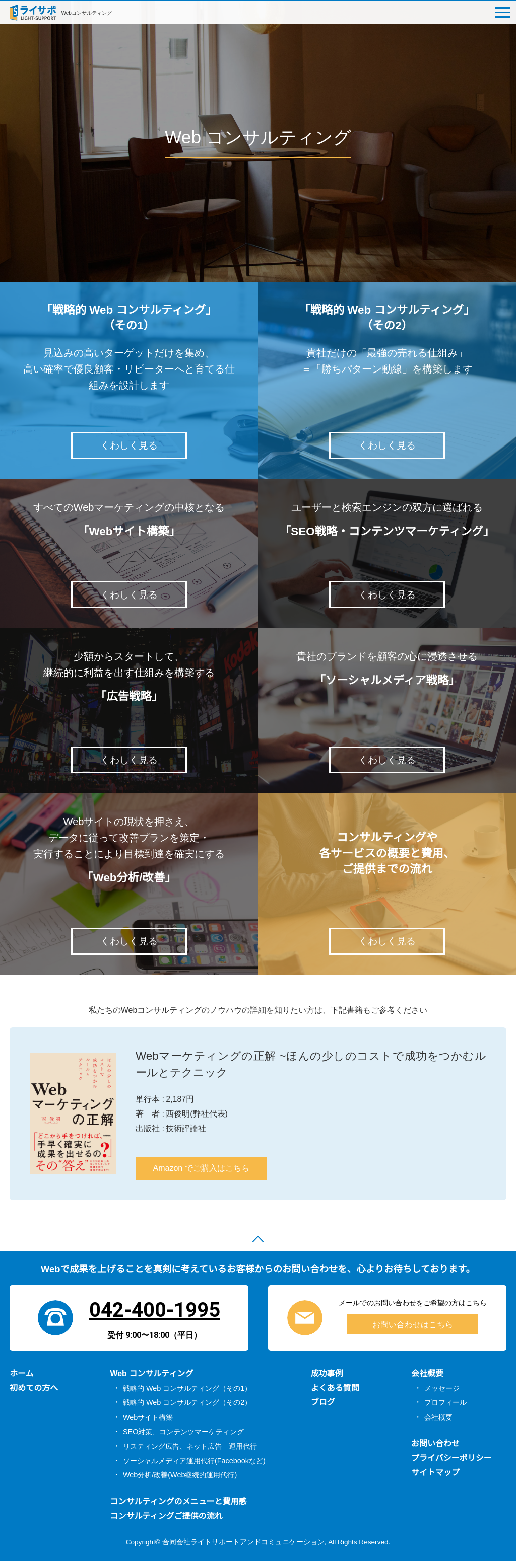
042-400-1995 (154, 1308)
